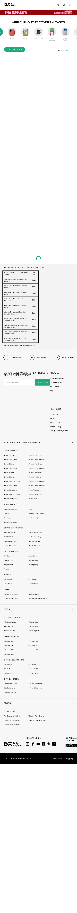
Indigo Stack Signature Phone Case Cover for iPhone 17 (15, 319)
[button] (38, 442)
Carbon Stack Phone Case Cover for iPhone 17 (16, 300)
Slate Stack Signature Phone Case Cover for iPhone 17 (15, 339)
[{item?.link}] (15, 744)
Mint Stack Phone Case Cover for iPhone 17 (15, 293)
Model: (60, 50)
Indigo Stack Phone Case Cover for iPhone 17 (15, 287)
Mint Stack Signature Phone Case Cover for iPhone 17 (15, 313)
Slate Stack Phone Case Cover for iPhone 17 (15, 306)
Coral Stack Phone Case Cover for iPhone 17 (15, 280)
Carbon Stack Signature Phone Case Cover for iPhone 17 (16, 326)
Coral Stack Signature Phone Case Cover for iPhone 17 (15, 333)
